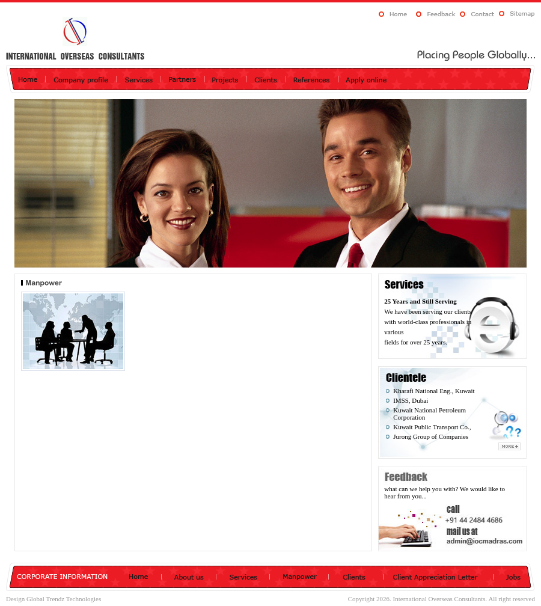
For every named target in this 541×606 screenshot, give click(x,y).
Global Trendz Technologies (63, 598)
